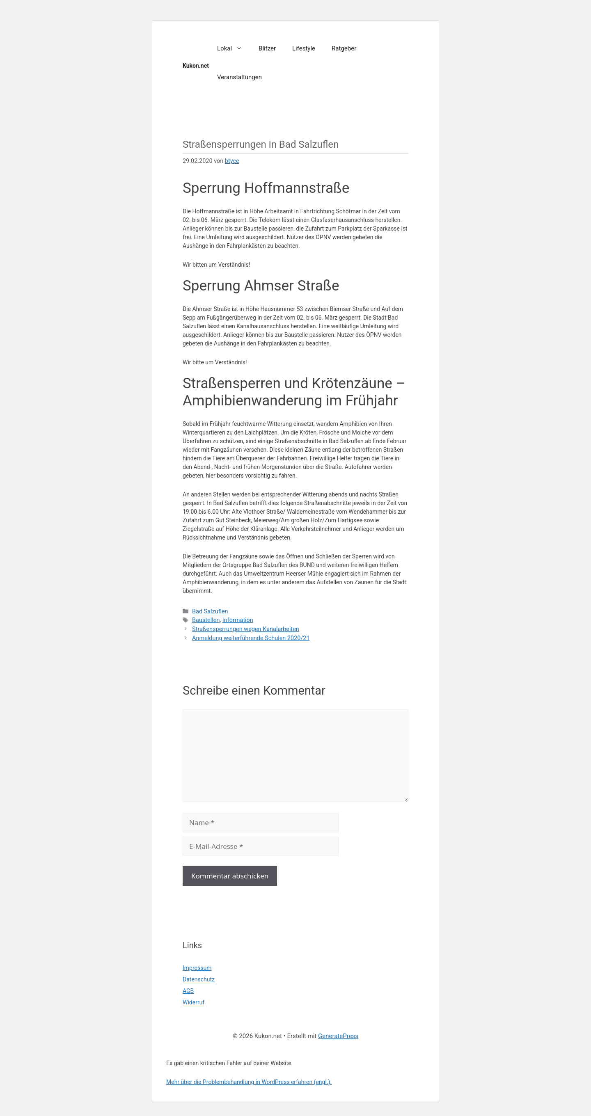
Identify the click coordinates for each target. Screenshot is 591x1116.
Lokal (233, 48)
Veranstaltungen (239, 77)
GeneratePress (338, 1036)
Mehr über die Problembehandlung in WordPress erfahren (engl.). (249, 1082)
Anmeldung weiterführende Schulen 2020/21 (250, 638)
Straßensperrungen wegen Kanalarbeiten (245, 629)
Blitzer (267, 48)
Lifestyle (303, 48)
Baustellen (206, 620)
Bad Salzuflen (210, 611)
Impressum (197, 968)
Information (237, 620)
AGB (188, 991)
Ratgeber (344, 48)
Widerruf (193, 1002)
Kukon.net (196, 65)
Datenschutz (199, 979)
